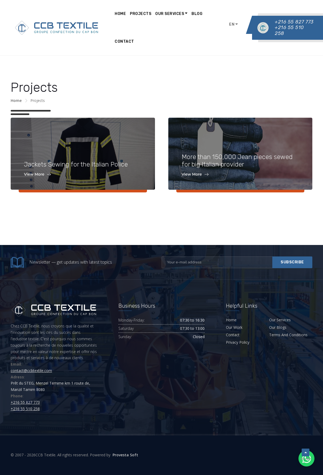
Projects (140, 13)
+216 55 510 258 (290, 30)
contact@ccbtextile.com (31, 370)
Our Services (169, 13)
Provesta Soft (125, 454)
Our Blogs (277, 327)
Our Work (234, 327)
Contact (124, 41)
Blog (197, 13)
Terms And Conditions (288, 334)
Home (120, 13)
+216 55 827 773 (294, 22)
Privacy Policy (237, 342)
